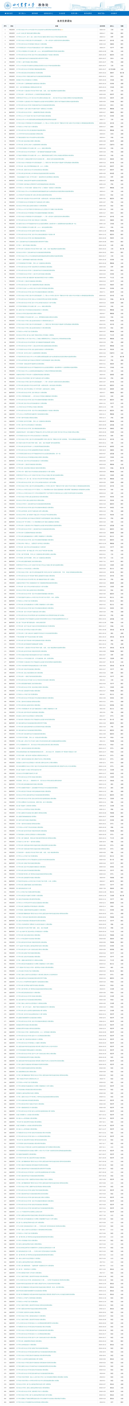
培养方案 (74, 13)
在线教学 (114, 13)
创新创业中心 (48, 13)
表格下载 (101, 13)
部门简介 (22, 13)
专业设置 (62, 13)
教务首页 (9, 13)
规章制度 (35, 13)
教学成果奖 (88, 13)
